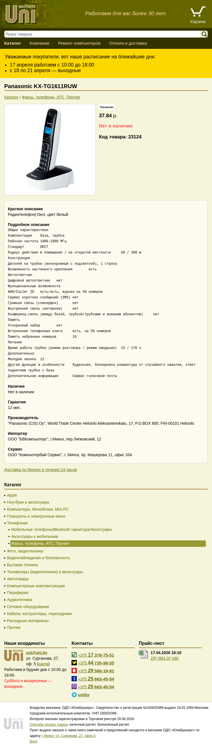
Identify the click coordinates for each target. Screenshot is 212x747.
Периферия (17, 592)
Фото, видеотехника (25, 551)
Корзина (197, 21)
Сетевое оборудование (28, 606)
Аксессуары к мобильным (34, 536)
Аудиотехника (19, 599)
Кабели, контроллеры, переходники (39, 613)
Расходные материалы (28, 620)
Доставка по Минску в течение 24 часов (40, 469)
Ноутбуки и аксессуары (28, 502)
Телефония (17, 523)
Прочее (13, 627)
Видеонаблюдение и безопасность (38, 558)
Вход (33, 741)
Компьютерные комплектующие (36, 586)
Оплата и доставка (128, 43)
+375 (96, 655)
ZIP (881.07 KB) (165, 658)
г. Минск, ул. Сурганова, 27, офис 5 (69, 736)
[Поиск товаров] (105, 34)
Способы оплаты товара (49, 725)
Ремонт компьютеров (79, 43)
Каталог (12, 43)
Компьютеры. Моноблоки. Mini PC (38, 509)
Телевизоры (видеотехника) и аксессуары (45, 572)
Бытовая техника (22, 565)
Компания (39, 43)
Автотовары (18, 579)
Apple (12, 495)
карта (43, 664)
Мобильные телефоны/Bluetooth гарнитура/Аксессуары (61, 529)
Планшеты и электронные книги (36, 516)
